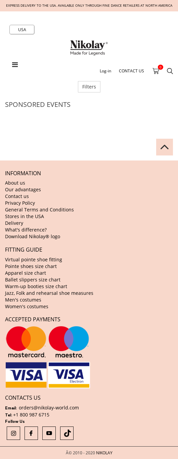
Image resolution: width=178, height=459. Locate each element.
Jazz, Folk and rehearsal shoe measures (49, 293)
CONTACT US (131, 70)
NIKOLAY (104, 452)
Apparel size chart (25, 273)
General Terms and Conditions (39, 209)
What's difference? (26, 229)
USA (22, 29)
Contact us (17, 196)
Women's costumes (26, 306)
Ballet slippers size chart (32, 279)
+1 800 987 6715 (31, 414)
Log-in (105, 70)
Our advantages (23, 189)
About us (15, 183)
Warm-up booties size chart (36, 286)
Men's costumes (23, 300)
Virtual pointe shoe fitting (33, 259)
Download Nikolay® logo (32, 236)
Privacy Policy (20, 203)
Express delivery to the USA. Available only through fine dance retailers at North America (89, 5)
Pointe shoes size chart (31, 266)
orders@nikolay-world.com (49, 407)
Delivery (14, 223)
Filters (89, 86)
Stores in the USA (24, 216)
